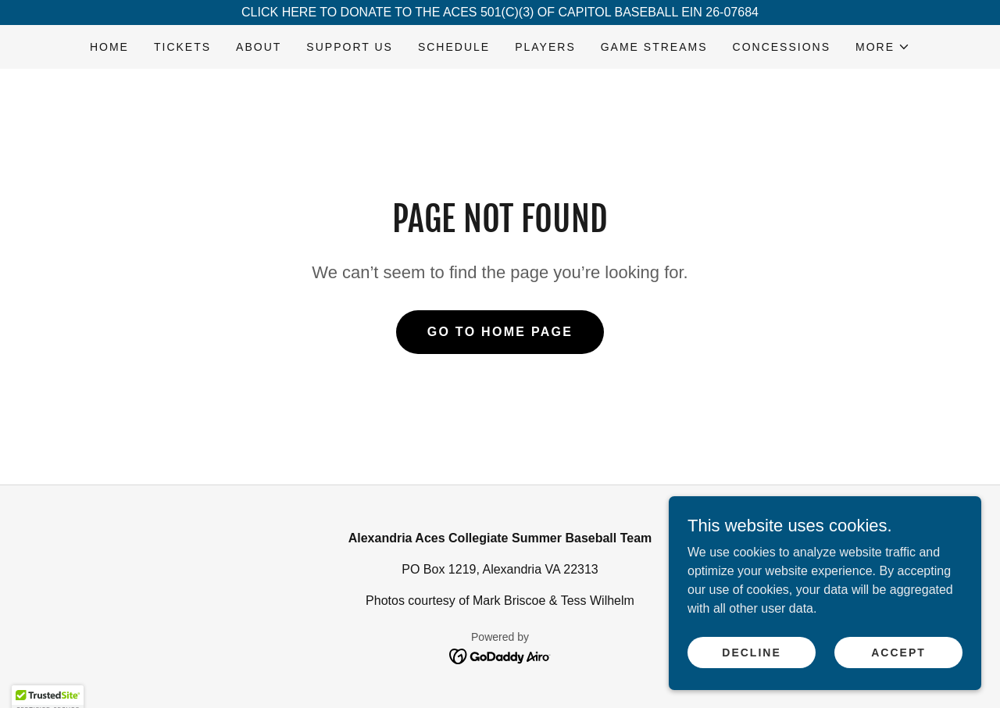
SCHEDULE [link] (454, 47)
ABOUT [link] (258, 47)
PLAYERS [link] (545, 47)
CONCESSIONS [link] (781, 47)
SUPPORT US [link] (349, 47)
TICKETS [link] (182, 47)
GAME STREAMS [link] (654, 47)
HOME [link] (109, 47)
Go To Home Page (500, 331)
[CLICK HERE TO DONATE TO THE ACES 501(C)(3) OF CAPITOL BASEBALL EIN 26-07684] (500, 12)
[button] (882, 47)
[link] (500, 655)
